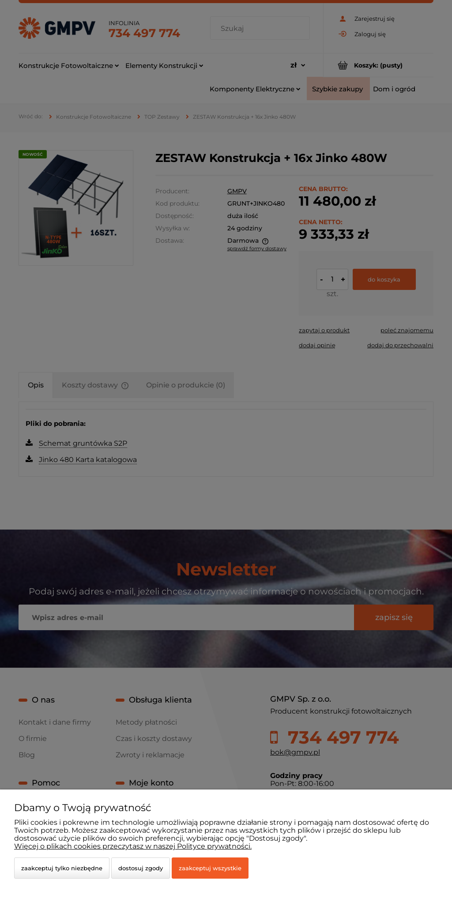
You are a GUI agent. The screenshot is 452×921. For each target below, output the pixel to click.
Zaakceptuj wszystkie (210, 868)
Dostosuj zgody (140, 868)
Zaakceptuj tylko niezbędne (61, 868)
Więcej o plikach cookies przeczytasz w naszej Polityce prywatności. (133, 846)
